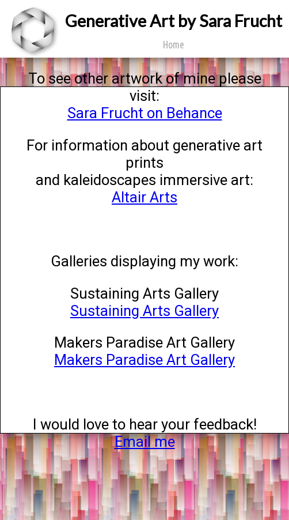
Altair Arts (144, 197)
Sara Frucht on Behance (144, 113)
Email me (145, 441)
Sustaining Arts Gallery (144, 310)
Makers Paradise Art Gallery (144, 359)
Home (173, 44)
